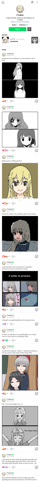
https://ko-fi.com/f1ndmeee (20, 22)
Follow (17, 29)
